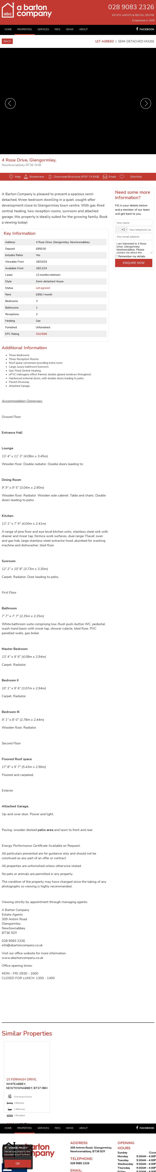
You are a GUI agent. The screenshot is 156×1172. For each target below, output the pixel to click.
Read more (9, 1160)
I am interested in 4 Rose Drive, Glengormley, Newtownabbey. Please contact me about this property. (133, 247)
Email (112, 177)
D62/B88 (41, 334)
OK (17, 1165)
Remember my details (131, 256)
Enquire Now (133, 263)
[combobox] (121, 230)
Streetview (36, 177)
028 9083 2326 (131, 7)
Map (18, 177)
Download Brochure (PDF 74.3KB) (76, 177)
